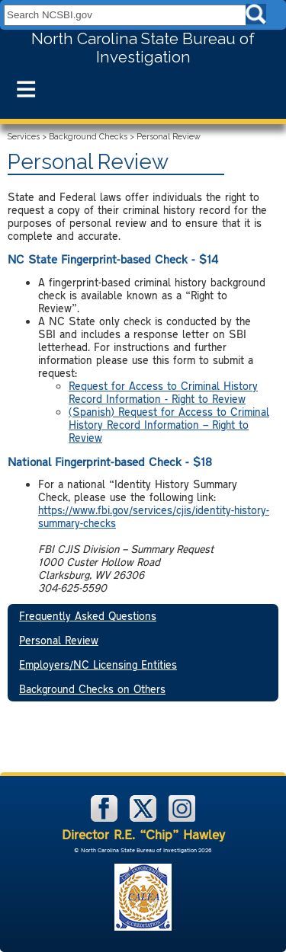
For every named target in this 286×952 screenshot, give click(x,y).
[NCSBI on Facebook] (106, 818)
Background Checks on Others (92, 688)
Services (24, 137)
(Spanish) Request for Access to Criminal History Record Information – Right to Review (169, 424)
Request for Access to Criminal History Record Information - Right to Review (163, 392)
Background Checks (88, 137)
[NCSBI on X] (144, 818)
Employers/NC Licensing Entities (98, 664)
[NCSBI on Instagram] (182, 818)
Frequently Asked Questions (87, 615)
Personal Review (58, 640)
